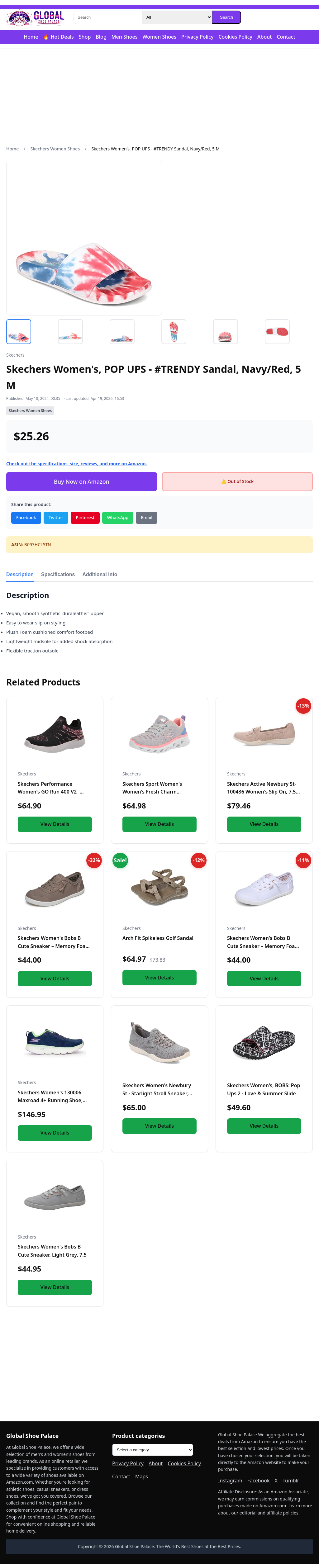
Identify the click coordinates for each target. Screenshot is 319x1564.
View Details (54, 824)
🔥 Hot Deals (58, 36)
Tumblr (291, 1480)
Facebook (26, 517)
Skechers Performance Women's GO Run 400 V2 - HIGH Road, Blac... (49, 791)
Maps (141, 1476)
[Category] (177, 17)
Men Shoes (125, 36)
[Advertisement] (159, 96)
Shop (85, 36)
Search (226, 17)
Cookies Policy (235, 36)
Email (146, 517)
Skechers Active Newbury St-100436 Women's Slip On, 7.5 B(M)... (261, 791)
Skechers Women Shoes (55, 149)
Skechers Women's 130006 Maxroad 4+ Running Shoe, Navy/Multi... (50, 1100)
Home (31, 36)
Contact (286, 36)
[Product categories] (152, 1450)
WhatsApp (118, 517)
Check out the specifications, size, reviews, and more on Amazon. (76, 464)
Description (20, 574)
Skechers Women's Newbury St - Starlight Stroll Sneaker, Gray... (156, 1093)
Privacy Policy (197, 36)
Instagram (230, 1480)
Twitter (56, 517)
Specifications (58, 574)
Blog (101, 36)
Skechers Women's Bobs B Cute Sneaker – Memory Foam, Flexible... (55, 946)
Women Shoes (159, 36)
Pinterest (85, 517)
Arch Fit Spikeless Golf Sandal (157, 938)
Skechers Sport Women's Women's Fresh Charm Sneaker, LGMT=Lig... (152, 791)
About (264, 36)
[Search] (108, 17)
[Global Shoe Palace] (35, 17)
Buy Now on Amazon (81, 481)
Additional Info (100, 574)
